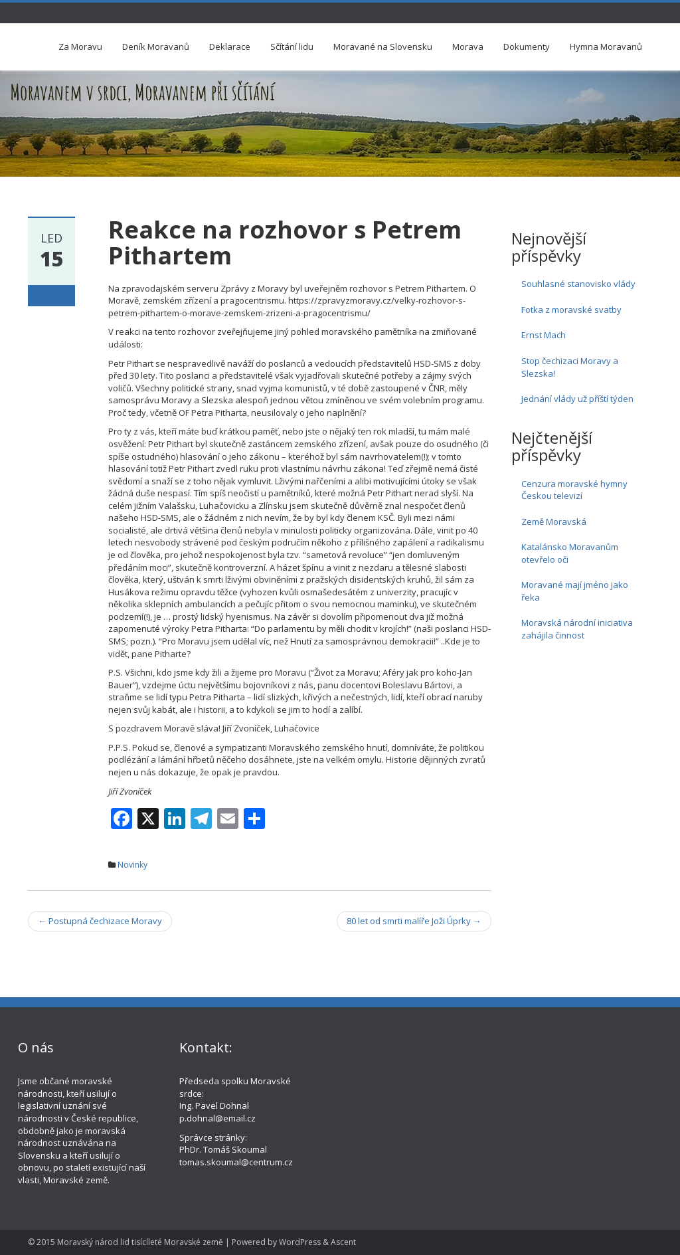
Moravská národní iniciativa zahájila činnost (577, 629)
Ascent (343, 1242)
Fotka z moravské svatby (571, 310)
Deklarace (229, 46)
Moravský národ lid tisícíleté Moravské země (140, 1242)
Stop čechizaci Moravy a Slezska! (569, 367)
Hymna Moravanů (606, 46)
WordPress (300, 1242)
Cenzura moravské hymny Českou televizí (574, 490)
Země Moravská (553, 522)
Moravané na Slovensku (382, 46)
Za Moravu (80, 46)
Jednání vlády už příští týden (577, 399)
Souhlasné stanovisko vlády (578, 284)
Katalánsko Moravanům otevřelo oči (569, 553)
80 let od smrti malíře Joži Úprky (414, 921)
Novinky (132, 864)
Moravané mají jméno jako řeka (574, 591)
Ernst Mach (543, 335)
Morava (467, 46)
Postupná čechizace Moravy (100, 921)
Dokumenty (526, 46)
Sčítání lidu (291, 46)
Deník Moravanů (155, 46)
